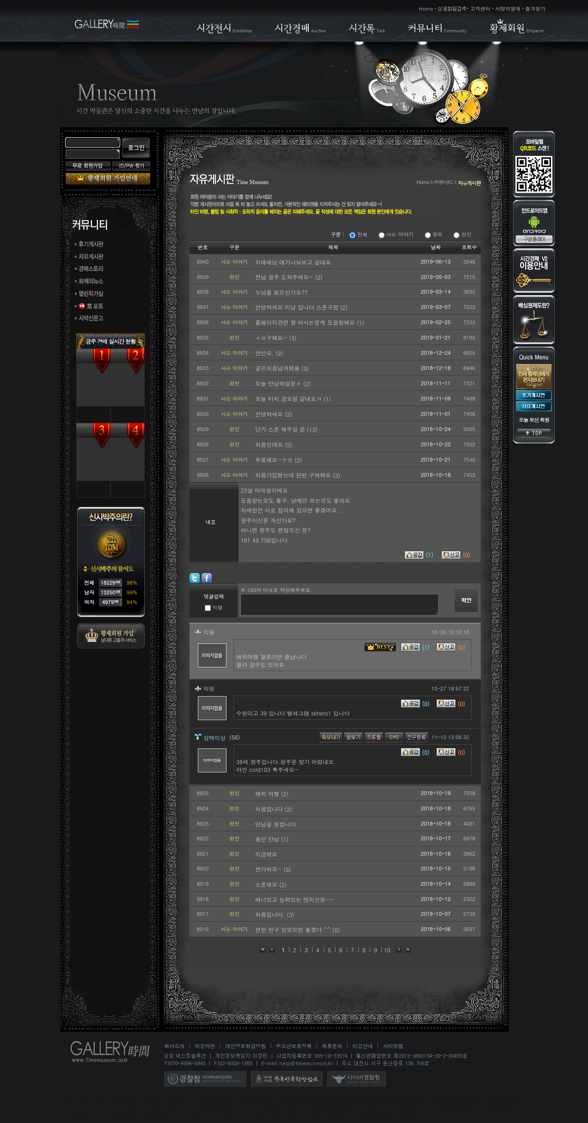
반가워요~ (269, 869)
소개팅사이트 (371, 1119)
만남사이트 (202, 1119)
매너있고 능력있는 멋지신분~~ (294, 899)
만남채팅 (234, 1119)
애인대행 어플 (113, 1101)
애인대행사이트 (334, 1110)
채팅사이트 (91, 1119)
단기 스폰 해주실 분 (281, 429)
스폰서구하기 (308, 1119)
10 (387, 949)
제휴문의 (332, 1046)
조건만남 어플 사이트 (164, 1101)
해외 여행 (268, 793)
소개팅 (340, 1119)
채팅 (65, 1119)
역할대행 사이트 (401, 1101)
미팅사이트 (505, 1110)
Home (426, 8)
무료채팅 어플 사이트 (455, 1101)
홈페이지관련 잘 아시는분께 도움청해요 (306, 322)
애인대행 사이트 (354, 1101)
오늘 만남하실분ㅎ (279, 383)
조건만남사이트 (408, 1110)
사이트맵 (393, 1046)
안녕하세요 (270, 414)
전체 (358, 234)
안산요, (265, 353)
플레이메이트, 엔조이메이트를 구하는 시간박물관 (217, 1110)
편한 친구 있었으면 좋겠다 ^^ (293, 929)
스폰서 (277, 1119)
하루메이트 (409, 1119)
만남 (176, 1119)
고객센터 (480, 8)
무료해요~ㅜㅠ (275, 459)
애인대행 (138, 1110)
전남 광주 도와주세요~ (285, 277)
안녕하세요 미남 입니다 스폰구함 (297, 307)
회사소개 (174, 1046)
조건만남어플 (450, 1110)
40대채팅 (153, 1119)
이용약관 (205, 1046)
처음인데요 (270, 444)
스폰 (257, 1119)
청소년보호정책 (294, 1046)
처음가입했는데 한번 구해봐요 (294, 475)
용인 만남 (268, 839)
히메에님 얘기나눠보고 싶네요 (293, 262)
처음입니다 (270, 809)
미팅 (479, 1110)
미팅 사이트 (75, 1101)
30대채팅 (123, 1119)
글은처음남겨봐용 (278, 368)
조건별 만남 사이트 (96, 1110)
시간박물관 (313, 1101)
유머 (434, 234)
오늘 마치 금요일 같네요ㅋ (289, 398)
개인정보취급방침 (245, 1046)
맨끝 (407, 949)
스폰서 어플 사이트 (222, 1101)
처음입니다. (271, 914)
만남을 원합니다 (275, 824)
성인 (462, 234)
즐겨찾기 (535, 8)
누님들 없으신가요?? (281, 292)
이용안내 (362, 1046)
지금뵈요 (266, 854)
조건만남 (371, 1110)
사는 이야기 (396, 234)
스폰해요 (267, 884)
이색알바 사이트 (272, 1101)
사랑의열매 (508, 8)
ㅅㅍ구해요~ (272, 337)
